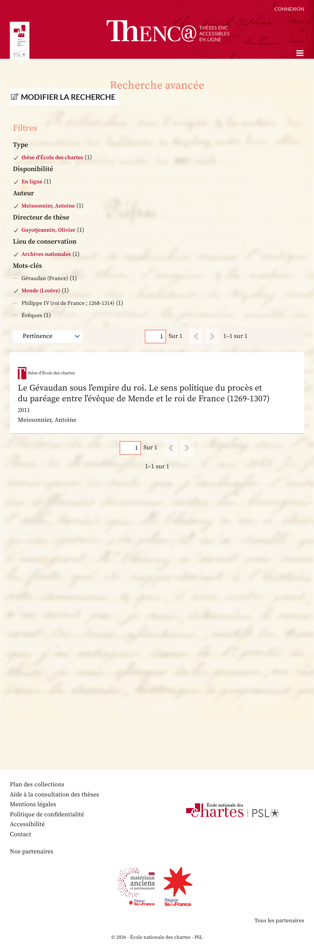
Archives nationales (46, 254)
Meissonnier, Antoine (48, 205)
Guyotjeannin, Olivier (48, 230)
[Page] (155, 336)
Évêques (31, 315)
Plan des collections (37, 785)
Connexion (289, 9)
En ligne (31, 181)
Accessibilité (27, 825)
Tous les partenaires (279, 920)
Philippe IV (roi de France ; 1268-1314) (67, 303)
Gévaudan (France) (44, 278)
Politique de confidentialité (47, 814)
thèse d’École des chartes (52, 157)
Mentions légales (33, 805)
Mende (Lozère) (40, 290)
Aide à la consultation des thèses (54, 795)
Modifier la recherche (68, 96)
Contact (20, 834)
